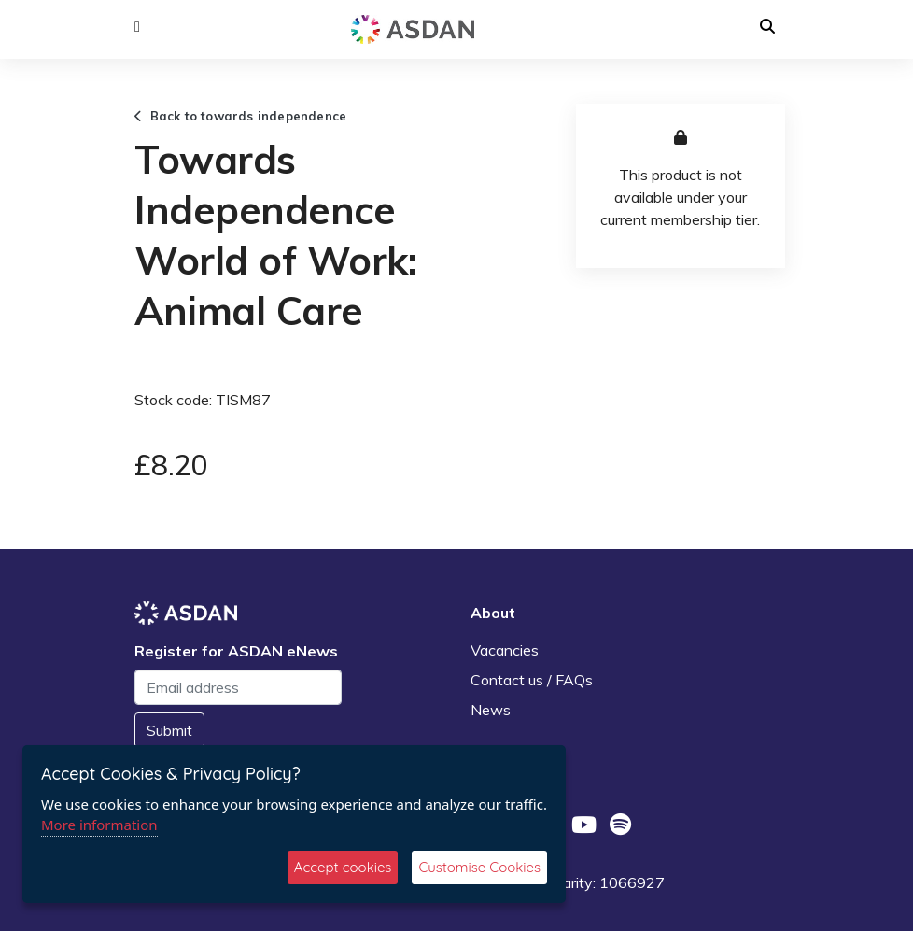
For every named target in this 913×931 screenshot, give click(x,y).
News (491, 709)
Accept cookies (343, 867)
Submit (169, 730)
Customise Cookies (479, 867)
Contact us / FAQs (532, 679)
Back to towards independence (240, 115)
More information (99, 824)
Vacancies (505, 650)
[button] (137, 27)
